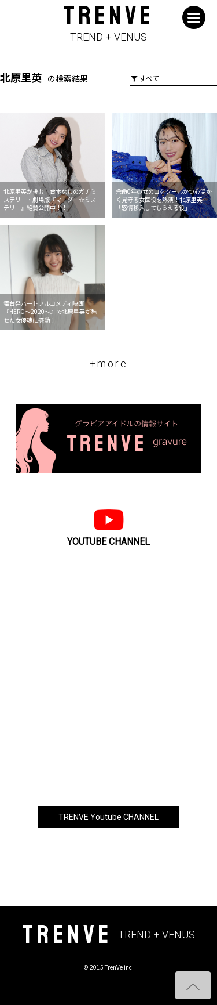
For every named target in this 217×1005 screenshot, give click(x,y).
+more (109, 363)
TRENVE (108, 24)
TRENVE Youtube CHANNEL (108, 817)
